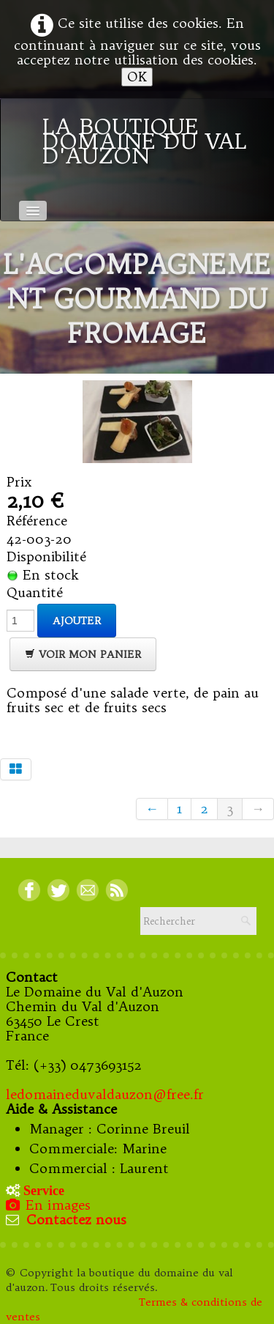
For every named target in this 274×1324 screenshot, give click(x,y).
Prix (19, 482)
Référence (37, 521)
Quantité (35, 592)
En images (50, 1205)
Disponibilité (46, 557)
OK (137, 76)
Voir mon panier (83, 654)
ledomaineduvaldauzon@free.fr (105, 1094)
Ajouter (77, 620)
